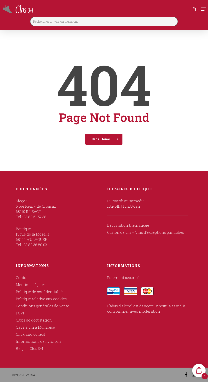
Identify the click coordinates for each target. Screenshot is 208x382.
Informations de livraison (38, 341)
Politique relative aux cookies (41, 298)
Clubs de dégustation (34, 320)
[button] (203, 9)
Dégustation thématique (128, 225)
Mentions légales (31, 284)
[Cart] (194, 9)
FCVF (20, 313)
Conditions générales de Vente (42, 306)
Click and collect (30, 334)
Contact (23, 277)
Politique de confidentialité (39, 291)
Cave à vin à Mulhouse (35, 327)
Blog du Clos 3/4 (29, 348)
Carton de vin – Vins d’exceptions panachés (145, 232)
